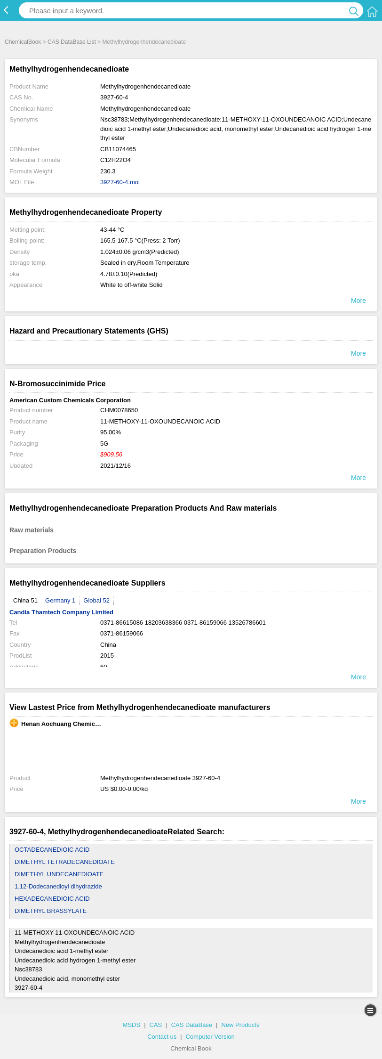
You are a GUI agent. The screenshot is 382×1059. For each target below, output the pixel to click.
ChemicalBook (23, 42)
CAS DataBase (191, 1024)
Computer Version (210, 1036)
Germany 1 (60, 600)
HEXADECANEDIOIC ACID (52, 898)
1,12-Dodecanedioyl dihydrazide (58, 886)
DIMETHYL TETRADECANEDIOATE (65, 861)
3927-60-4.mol (120, 182)
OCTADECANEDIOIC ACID (52, 849)
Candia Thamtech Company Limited (61, 612)
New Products (240, 1024)
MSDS (132, 1024)
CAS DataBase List (72, 42)
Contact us (161, 1036)
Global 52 (96, 600)
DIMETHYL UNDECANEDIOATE (59, 874)
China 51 (25, 600)
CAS (156, 1024)
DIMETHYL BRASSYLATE (51, 910)
